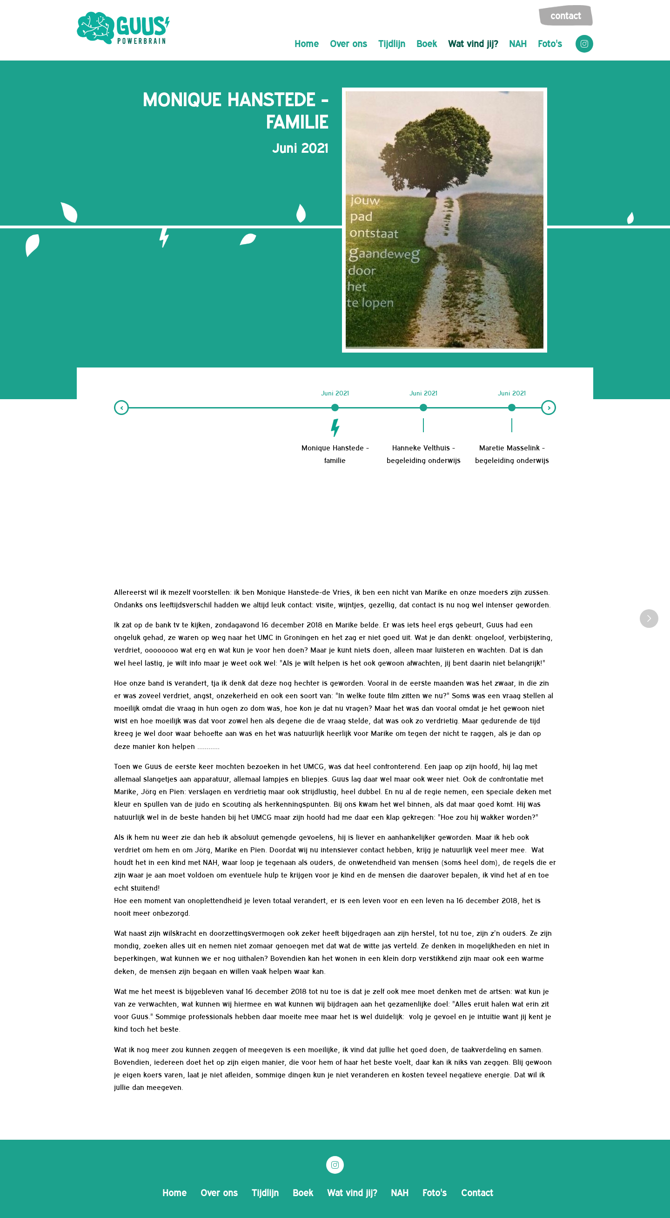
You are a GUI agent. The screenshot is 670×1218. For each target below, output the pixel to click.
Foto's (550, 43)
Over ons (348, 43)
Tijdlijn (391, 43)
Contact (565, 15)
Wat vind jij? (473, 43)
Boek (426, 43)
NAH (518, 43)
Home (307, 43)
